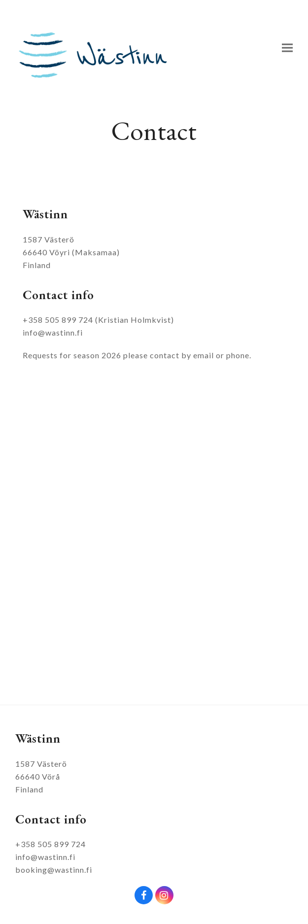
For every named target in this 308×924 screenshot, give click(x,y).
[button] (287, 48)
